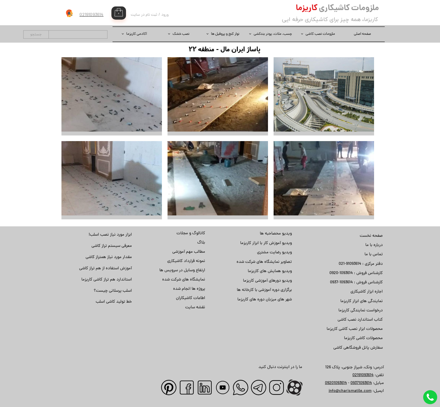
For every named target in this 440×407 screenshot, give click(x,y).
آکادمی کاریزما (136, 34)
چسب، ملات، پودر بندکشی (273, 34)
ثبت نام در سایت (144, 15)
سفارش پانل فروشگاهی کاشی (358, 348)
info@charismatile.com (350, 391)
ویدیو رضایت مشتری (274, 252)
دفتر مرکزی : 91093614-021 (361, 264)
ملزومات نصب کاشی (320, 34)
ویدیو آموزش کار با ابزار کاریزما (266, 243)
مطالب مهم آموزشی (188, 252)
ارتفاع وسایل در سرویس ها (182, 270)
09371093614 (361, 383)
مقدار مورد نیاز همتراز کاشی (109, 257)
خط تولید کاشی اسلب (114, 302)
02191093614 (362, 375)
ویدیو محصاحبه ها (276, 234)
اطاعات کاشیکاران (190, 298)
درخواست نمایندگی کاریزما (360, 310)
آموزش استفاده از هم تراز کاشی (105, 268)
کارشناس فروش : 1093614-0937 (356, 282)
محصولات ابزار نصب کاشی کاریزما (355, 329)
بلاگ (201, 243)
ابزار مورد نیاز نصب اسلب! (110, 235)
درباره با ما (374, 245)
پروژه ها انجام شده (189, 289)
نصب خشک (181, 34)
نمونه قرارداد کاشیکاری (186, 261)
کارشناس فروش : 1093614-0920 (356, 273)
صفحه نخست (371, 236)
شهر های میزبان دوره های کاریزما (264, 299)
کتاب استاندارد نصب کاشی (360, 320)
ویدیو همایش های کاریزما (270, 271)
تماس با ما (374, 254)
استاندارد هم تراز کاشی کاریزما (106, 280)
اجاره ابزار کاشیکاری (366, 292)
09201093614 (336, 383)
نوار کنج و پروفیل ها (225, 34)
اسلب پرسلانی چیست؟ (113, 291)
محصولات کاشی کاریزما (363, 338)
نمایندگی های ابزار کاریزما (361, 301)
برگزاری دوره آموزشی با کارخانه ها (264, 290)
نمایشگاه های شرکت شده (183, 280)
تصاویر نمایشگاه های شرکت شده (264, 262)
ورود (165, 15)
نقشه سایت (195, 307)
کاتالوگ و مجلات (191, 233)
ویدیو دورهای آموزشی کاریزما (267, 281)
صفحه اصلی (362, 34)
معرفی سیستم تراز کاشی (111, 246)
